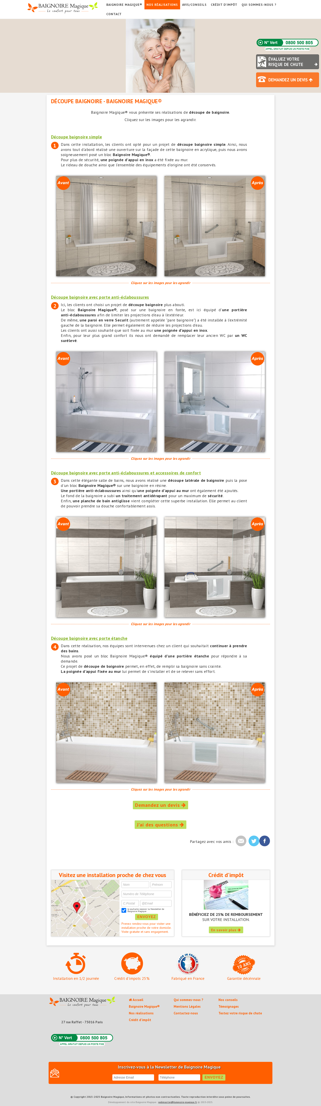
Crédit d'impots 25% (132, 966)
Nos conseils (228, 1000)
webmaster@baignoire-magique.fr (177, 1102)
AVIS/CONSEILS (194, 5)
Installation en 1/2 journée (76, 966)
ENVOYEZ (146, 917)
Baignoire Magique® (124, 5)
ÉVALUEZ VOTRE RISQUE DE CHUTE (293, 61)
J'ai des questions (160, 825)
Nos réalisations (162, 5)
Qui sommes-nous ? (259, 5)
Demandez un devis (160, 805)
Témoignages (228, 1006)
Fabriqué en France (187, 966)
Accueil (136, 1000)
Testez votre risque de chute (240, 1013)
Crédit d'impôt (224, 5)
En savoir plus (226, 930)
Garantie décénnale (244, 968)
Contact (114, 14)
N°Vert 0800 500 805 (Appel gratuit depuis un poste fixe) (287, 45)
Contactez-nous (186, 1013)
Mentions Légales (187, 1006)
